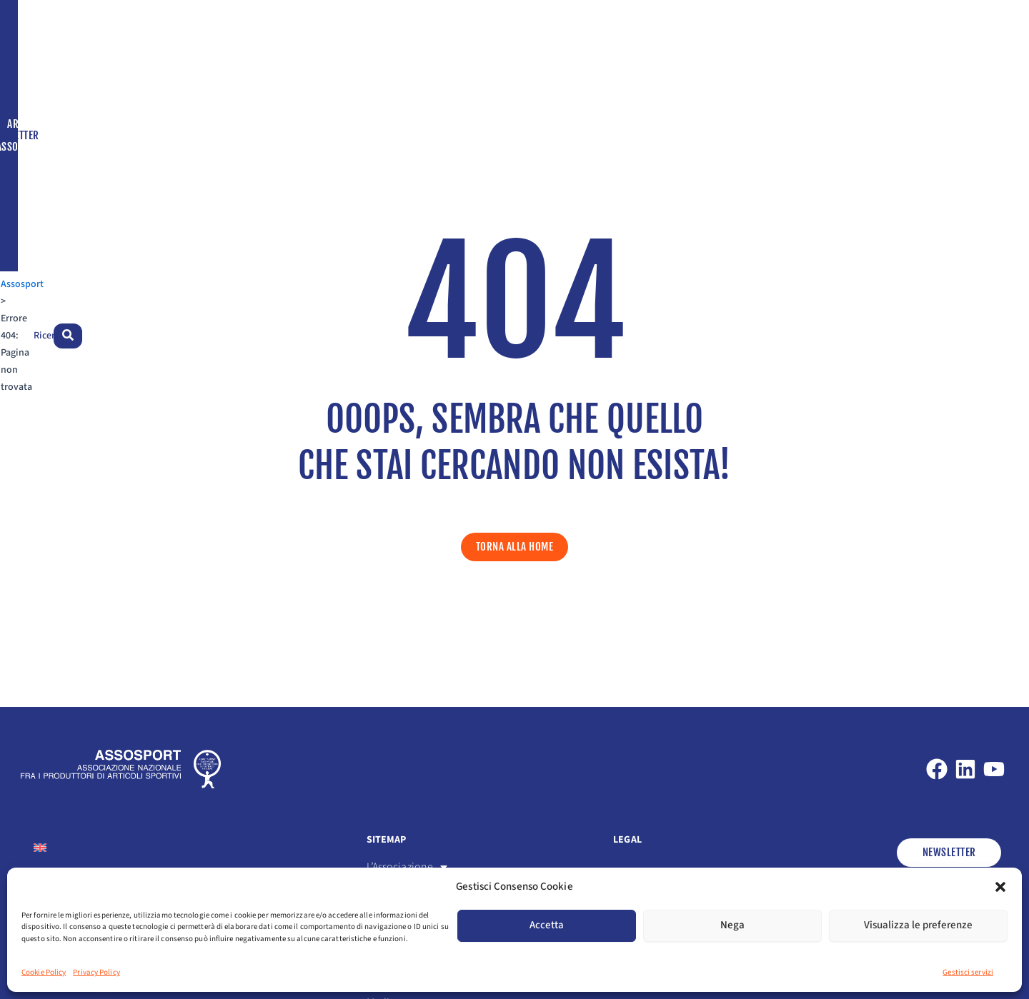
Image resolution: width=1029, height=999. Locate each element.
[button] (1000, 887)
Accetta (547, 925)
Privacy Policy (96, 972)
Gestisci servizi (968, 972)
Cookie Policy (43, 972)
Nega (732, 925)
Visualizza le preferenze (918, 925)
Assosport (42, 87)
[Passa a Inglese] (871, 87)
